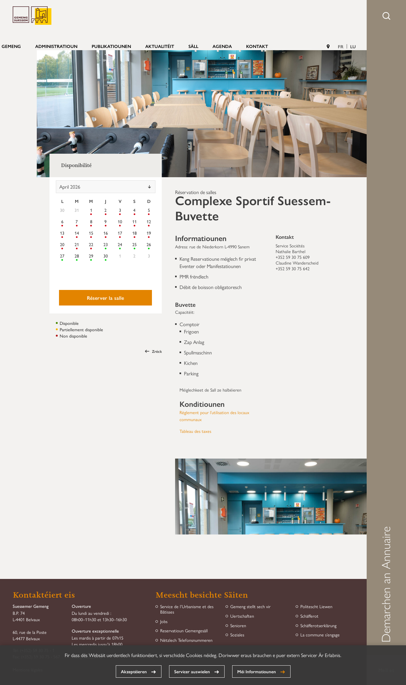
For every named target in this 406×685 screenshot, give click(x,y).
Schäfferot (309, 616)
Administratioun (56, 46)
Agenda (222, 46)
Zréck (153, 351)
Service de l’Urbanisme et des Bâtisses (186, 609)
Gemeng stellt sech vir (250, 606)
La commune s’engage (320, 634)
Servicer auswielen (192, 671)
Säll (193, 46)
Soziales (237, 634)
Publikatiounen (111, 46)
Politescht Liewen (316, 606)
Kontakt (257, 46)
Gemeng (11, 46)
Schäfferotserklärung (318, 625)
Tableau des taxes (195, 431)
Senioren (238, 625)
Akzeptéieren (134, 671)
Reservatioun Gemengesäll (184, 630)
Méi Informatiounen (256, 671)
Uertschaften (242, 616)
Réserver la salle (105, 297)
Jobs (163, 621)
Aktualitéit (159, 46)
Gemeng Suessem (32, 15)
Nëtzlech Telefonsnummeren (186, 640)
